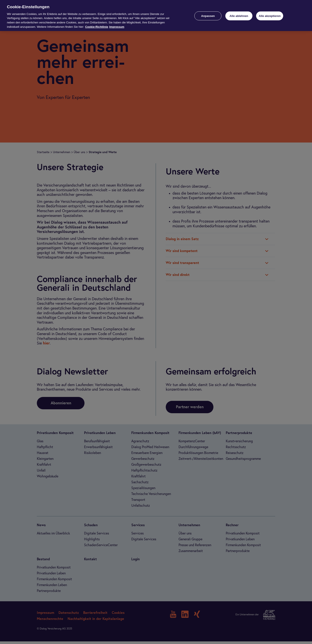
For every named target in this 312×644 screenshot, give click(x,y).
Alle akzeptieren (270, 15)
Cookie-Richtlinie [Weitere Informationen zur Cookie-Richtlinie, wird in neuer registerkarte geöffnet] (96, 26)
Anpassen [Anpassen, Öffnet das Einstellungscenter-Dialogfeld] (208, 15)
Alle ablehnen (238, 15)
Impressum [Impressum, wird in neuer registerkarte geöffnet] (116, 26)
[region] (156, 15)
